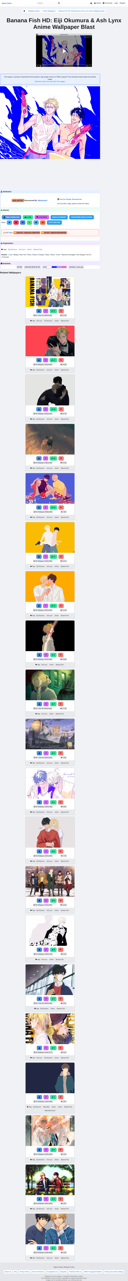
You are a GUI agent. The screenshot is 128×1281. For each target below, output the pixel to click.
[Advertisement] (50, 174)
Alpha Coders (7, 3)
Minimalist (46, 1107)
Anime (29, 249)
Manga (16, 255)
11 (53, 556)
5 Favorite (41, 217)
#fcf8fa (49, 267)
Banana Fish (38, 249)
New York (23, 255)
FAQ (15, 1272)
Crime (58, 255)
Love (10, 255)
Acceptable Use (52, 1272)
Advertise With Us (75, 1272)
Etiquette (63, 1272)
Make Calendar (59, 217)
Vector (54, 1107)
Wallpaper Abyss (34, 11)
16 (53, 458)
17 (53, 311)
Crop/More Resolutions (81, 217)
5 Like (28, 217)
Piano (29, 255)
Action (52, 255)
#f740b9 (64, 267)
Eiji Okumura (12, 249)
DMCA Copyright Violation (93, 1272)
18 (53, 409)
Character (5, 257)
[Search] (58, 3)
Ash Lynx (22, 249)
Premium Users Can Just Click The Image (50, 81)
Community (107, 3)
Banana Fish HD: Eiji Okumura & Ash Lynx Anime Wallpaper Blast (82, 11)
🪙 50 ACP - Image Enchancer (54, 233)
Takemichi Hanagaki (68, 255)
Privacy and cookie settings (114, 1272)
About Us (8, 1272)
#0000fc (54, 267)
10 (53, 606)
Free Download (11, 217)
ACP (6, 233)
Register (122, 3)
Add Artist (17, 200)
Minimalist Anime (50, 1110)
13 (53, 507)
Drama (35, 255)
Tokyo (47, 255)
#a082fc (59, 267)
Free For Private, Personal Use (70, 199)
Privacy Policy (24, 1272)
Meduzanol (42, 200)
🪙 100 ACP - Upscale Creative (27, 233)
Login (116, 3)
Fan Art (88, 255)
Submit (97, 3)
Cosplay (41, 255)
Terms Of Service (38, 1272)
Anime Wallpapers (49, 11)
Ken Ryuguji (80, 255)
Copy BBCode (54, 222)
